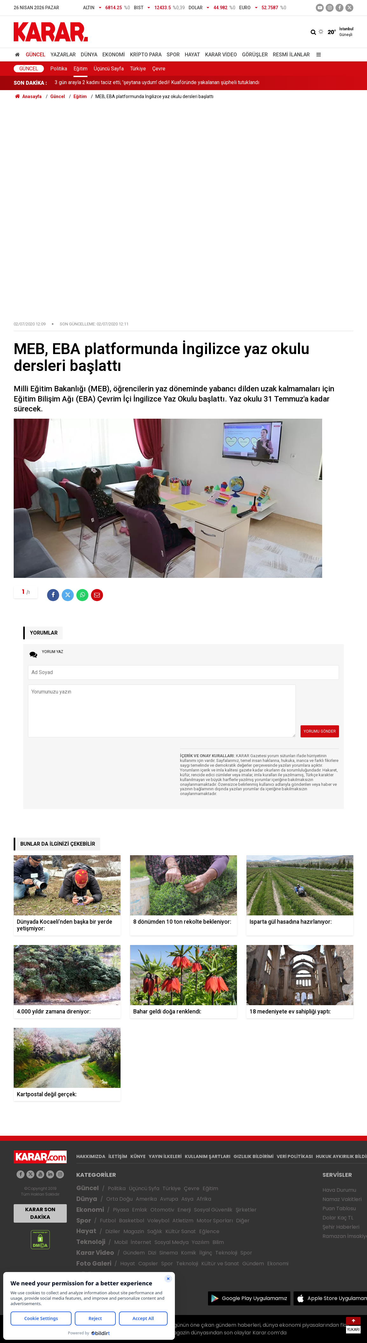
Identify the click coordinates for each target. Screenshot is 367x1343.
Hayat (192, 55)
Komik (188, 1252)
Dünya (89, 55)
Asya (187, 1199)
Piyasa (121, 1209)
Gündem (134, 1252)
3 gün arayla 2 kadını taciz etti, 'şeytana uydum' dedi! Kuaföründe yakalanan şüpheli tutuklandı (157, 83)
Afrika (204, 1199)
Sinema (168, 1252)
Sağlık (154, 1231)
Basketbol (131, 1220)
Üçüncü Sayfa (109, 69)
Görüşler (255, 55)
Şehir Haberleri (340, 1227)
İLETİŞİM (117, 1156)
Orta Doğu (119, 1199)
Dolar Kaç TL (337, 1217)
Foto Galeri (93, 1263)
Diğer (243, 1220)
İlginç (205, 1252)
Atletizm (182, 1220)
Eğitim (80, 69)
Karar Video (221, 55)
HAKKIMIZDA (90, 1156)
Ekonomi (113, 55)
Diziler (112, 1231)
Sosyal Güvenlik (213, 1209)
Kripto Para (146, 55)
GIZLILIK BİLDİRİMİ (253, 1156)
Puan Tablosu (339, 1208)
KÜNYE (138, 1156)
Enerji (184, 1209)
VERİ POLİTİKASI (295, 1156)
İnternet (141, 1242)
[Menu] (317, 54)
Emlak (139, 1209)
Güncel (35, 55)
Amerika (146, 1199)
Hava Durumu (339, 1190)
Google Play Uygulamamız (254, 1298)
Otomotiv (162, 1209)
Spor (173, 55)
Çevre (158, 69)
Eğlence (209, 1231)
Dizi (152, 1252)
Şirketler (246, 1209)
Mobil (121, 1242)
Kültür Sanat (180, 1231)
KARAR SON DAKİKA (40, 1213)
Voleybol (158, 1220)
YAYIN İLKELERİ (165, 1156)
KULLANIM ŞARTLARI (207, 1156)
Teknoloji (90, 1242)
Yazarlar (63, 55)
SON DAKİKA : (30, 83)
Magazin (133, 1231)
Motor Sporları (215, 1220)
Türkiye (138, 69)
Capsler (148, 1263)
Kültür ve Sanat (220, 1263)
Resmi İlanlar (291, 55)
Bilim (218, 1242)
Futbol (108, 1220)
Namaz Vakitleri (342, 1199)
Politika (58, 69)
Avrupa (169, 1199)
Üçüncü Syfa (144, 1188)
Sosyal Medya (172, 1242)
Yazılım (200, 1242)
